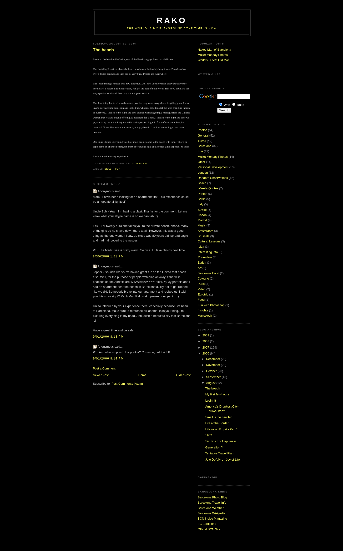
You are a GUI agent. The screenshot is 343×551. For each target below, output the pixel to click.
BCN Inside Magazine (212, 518)
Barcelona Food (208, 273)
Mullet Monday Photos (213, 55)
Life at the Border (217, 423)
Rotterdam (205, 257)
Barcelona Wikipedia (211, 513)
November (213, 365)
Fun (118, 168)
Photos (202, 130)
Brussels (203, 236)
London (203, 172)
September (214, 377)
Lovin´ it (210, 400)
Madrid (202, 220)
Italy (200, 204)
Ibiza (201, 246)
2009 (206, 335)
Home (142, 375)
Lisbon (202, 215)
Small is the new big (218, 417)
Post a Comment (104, 368)
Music (202, 225)
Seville (202, 210)
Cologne (203, 278)
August (211, 383)
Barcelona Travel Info (212, 502)
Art (200, 268)
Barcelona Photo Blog (212, 497)
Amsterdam (205, 231)
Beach (109, 168)
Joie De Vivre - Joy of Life (222, 459)
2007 (206, 347)
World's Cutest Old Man (214, 60)
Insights (203, 310)
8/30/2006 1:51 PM (108, 256)
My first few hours (217, 394)
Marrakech (205, 315)
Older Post (183, 375)
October (212, 371)
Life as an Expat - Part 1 (221, 429)
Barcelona (204, 146)
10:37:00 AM (139, 163)
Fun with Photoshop (211, 305)
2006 (206, 353)
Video (201, 289)
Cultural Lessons (209, 241)
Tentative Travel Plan (219, 453)
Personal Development (213, 167)
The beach (103, 50)
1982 (208, 435)
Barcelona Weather (211, 508)
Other (201, 162)
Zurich (202, 262)
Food (201, 299)
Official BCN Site (209, 529)
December (213, 359)
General (203, 135)
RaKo (172, 20)
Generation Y (214, 447)
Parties (202, 194)
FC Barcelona (207, 524)
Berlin (202, 199)
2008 (206, 341)
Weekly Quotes (208, 188)
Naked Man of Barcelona (214, 49)
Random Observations (213, 178)
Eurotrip (203, 294)
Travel (202, 141)
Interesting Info (208, 252)
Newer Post (101, 375)
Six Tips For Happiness (221, 441)
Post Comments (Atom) (127, 383)
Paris (201, 283)
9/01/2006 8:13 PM (108, 336)
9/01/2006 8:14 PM (108, 358)
